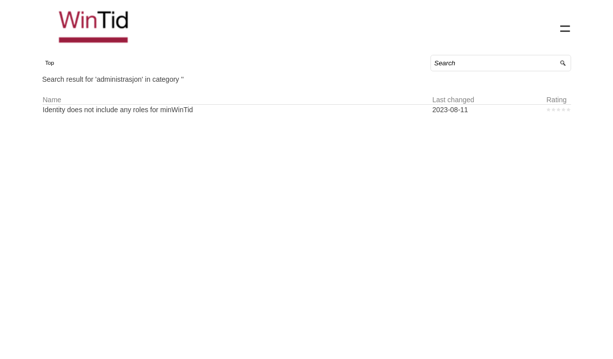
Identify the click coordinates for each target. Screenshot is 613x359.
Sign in (545, 25)
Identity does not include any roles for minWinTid (128, 120)
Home (442, 25)
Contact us (480, 25)
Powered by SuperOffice (34, 353)
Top (59, 73)
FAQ (516, 25)
